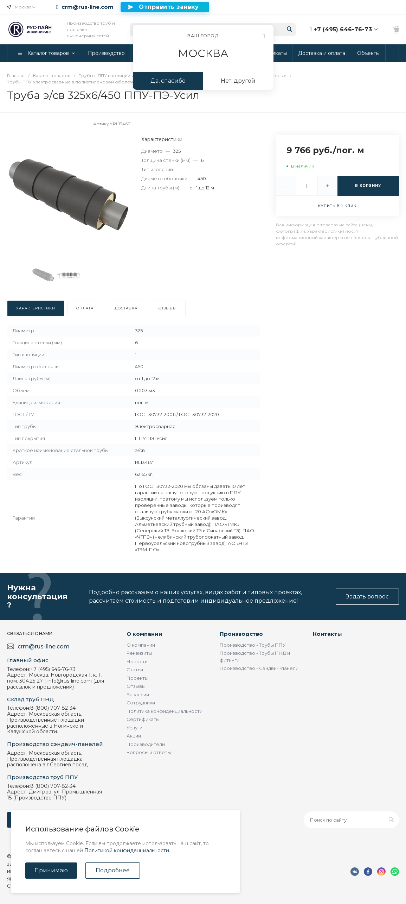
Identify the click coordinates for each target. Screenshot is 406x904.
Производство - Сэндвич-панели (259, 668)
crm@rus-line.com (88, 7)
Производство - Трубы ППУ (253, 645)
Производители (146, 744)
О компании (144, 633)
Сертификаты (143, 719)
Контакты (327, 633)
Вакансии (138, 694)
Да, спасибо (168, 80)
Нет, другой (238, 80)
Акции (134, 736)
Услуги (134, 727)
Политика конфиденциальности (164, 711)
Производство (241, 633)
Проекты (137, 678)
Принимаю (51, 870)
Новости (137, 661)
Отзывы (136, 686)
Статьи (135, 669)
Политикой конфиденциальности (126, 850)
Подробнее (113, 870)
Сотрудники (141, 702)
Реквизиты (139, 653)
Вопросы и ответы (149, 752)
